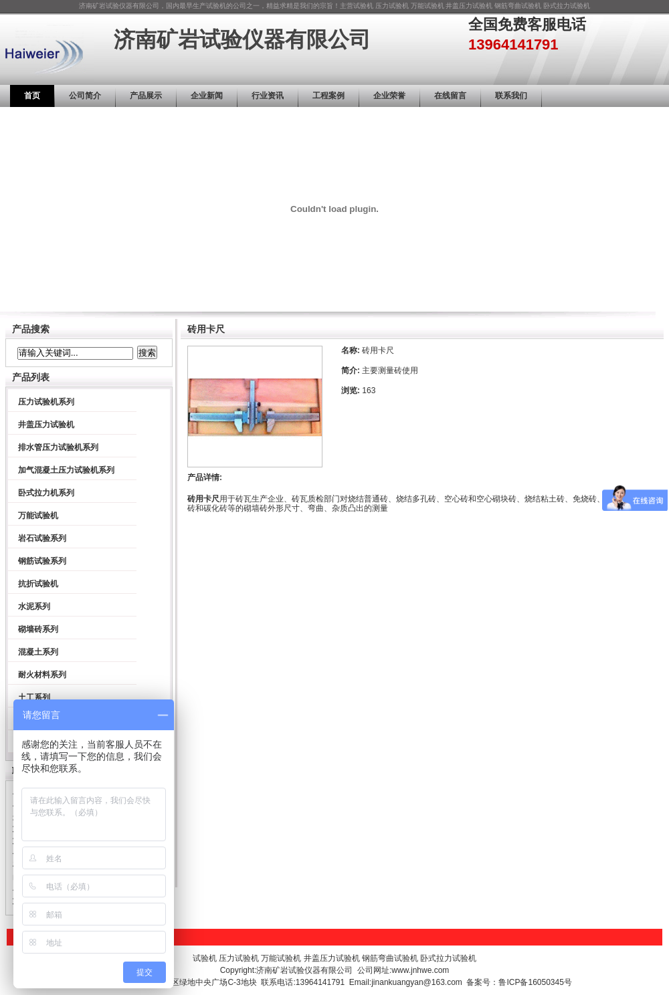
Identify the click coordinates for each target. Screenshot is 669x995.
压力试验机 (392, 5)
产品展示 (146, 95)
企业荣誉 (389, 95)
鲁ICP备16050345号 (534, 982)
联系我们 (511, 95)
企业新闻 (207, 95)
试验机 (363, 5)
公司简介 (85, 95)
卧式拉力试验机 (566, 5)
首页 (32, 95)
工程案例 (328, 95)
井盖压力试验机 (469, 5)
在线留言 (450, 95)
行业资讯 (268, 95)
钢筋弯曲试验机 (517, 5)
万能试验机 (427, 5)
